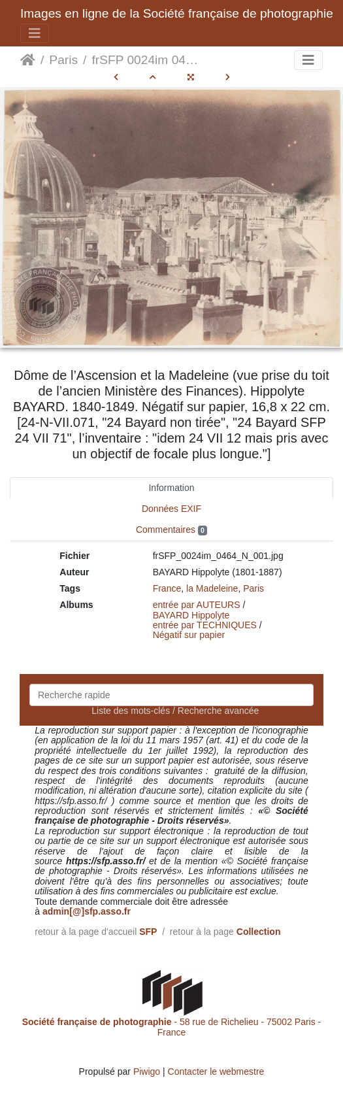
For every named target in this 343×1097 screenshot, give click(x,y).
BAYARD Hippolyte (191, 615)
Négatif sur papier (189, 635)
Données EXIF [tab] (171, 508)
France (167, 588)
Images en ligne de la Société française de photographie (176, 13)
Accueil (27, 60)
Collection (259, 931)
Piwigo (146, 1071)
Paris (63, 60)
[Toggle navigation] (34, 33)
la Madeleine (212, 588)
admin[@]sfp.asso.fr (86, 911)
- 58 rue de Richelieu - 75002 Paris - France (171, 1027)
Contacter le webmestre (216, 1071)
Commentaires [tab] (171, 529)
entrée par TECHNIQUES (205, 625)
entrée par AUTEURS (196, 604)
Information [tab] (171, 487)
